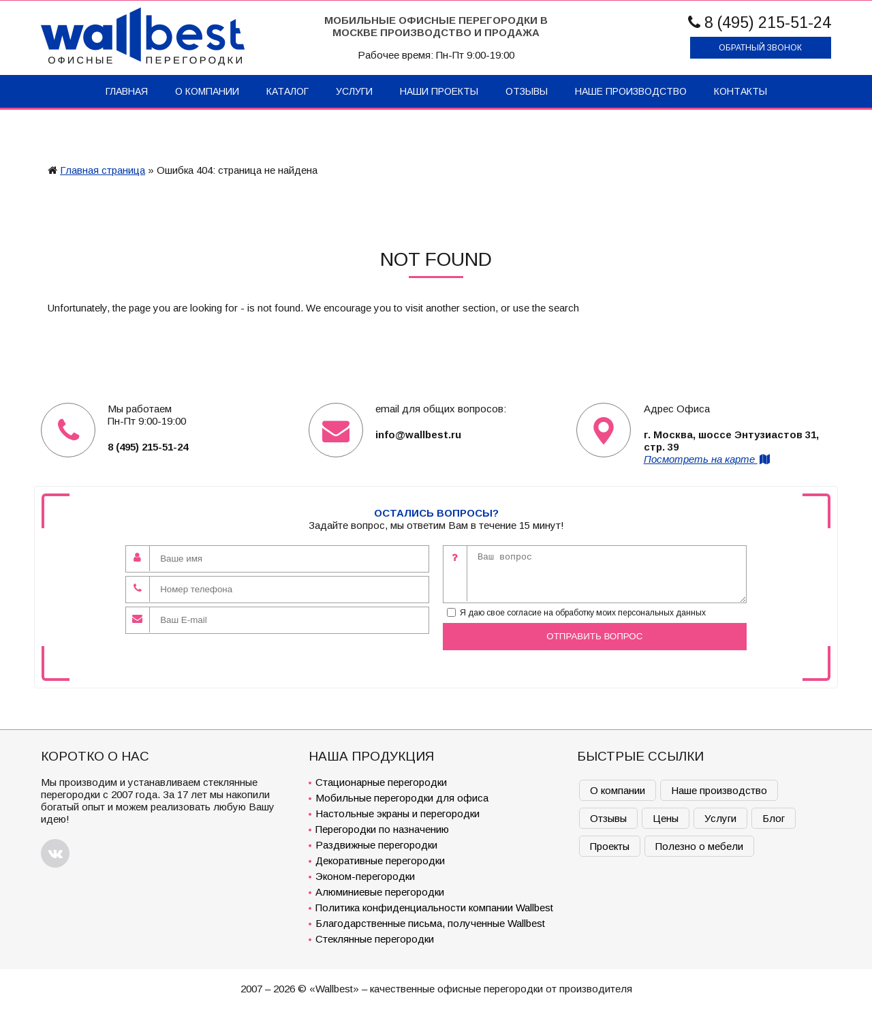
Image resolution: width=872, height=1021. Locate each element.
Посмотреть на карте (708, 459)
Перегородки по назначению (382, 829)
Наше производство (631, 91)
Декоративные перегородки (380, 860)
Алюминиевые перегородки (379, 892)
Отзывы (526, 91)
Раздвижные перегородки (376, 845)
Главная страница (102, 170)
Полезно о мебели (699, 846)
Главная (127, 91)
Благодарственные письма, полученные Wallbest (430, 923)
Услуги (354, 91)
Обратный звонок (760, 47)
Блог (773, 818)
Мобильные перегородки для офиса (401, 798)
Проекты (609, 846)
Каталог (287, 91)
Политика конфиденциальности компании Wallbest (434, 907)
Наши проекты (439, 91)
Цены (666, 818)
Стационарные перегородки (381, 782)
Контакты (740, 91)
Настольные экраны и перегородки (397, 813)
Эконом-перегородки (365, 876)
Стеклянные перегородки (374, 939)
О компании (207, 91)
